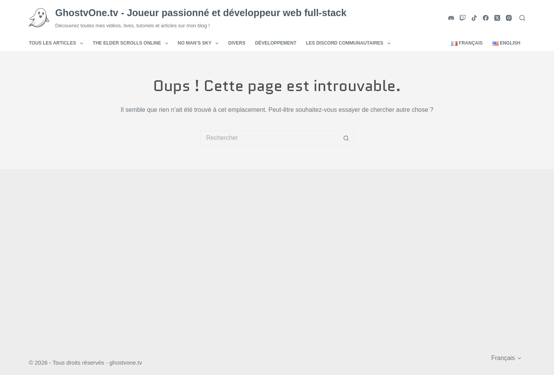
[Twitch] (463, 18)
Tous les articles (57, 43)
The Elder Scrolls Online (132, 43)
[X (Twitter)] (497, 18)
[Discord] (451, 18)
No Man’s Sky (200, 43)
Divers (236, 43)
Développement (275, 43)
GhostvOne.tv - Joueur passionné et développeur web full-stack (201, 12)
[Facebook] (486, 18)
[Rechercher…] (269, 138)
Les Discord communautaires (350, 43)
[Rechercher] (522, 18)
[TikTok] (474, 18)
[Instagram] (509, 18)
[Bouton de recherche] (346, 138)
